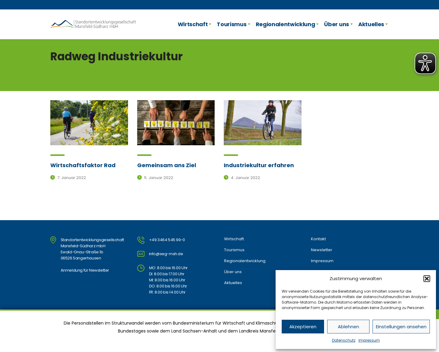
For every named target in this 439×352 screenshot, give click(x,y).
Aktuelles (371, 24)
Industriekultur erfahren (259, 165)
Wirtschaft (193, 24)
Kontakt (318, 239)
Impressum (369, 340)
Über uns (336, 24)
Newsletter (321, 250)
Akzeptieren (302, 326)
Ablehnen (348, 326)
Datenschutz (343, 340)
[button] (427, 279)
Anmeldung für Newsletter (85, 270)
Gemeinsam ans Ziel (166, 165)
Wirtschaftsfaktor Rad (83, 165)
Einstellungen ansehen (401, 326)
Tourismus (231, 24)
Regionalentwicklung (285, 24)
